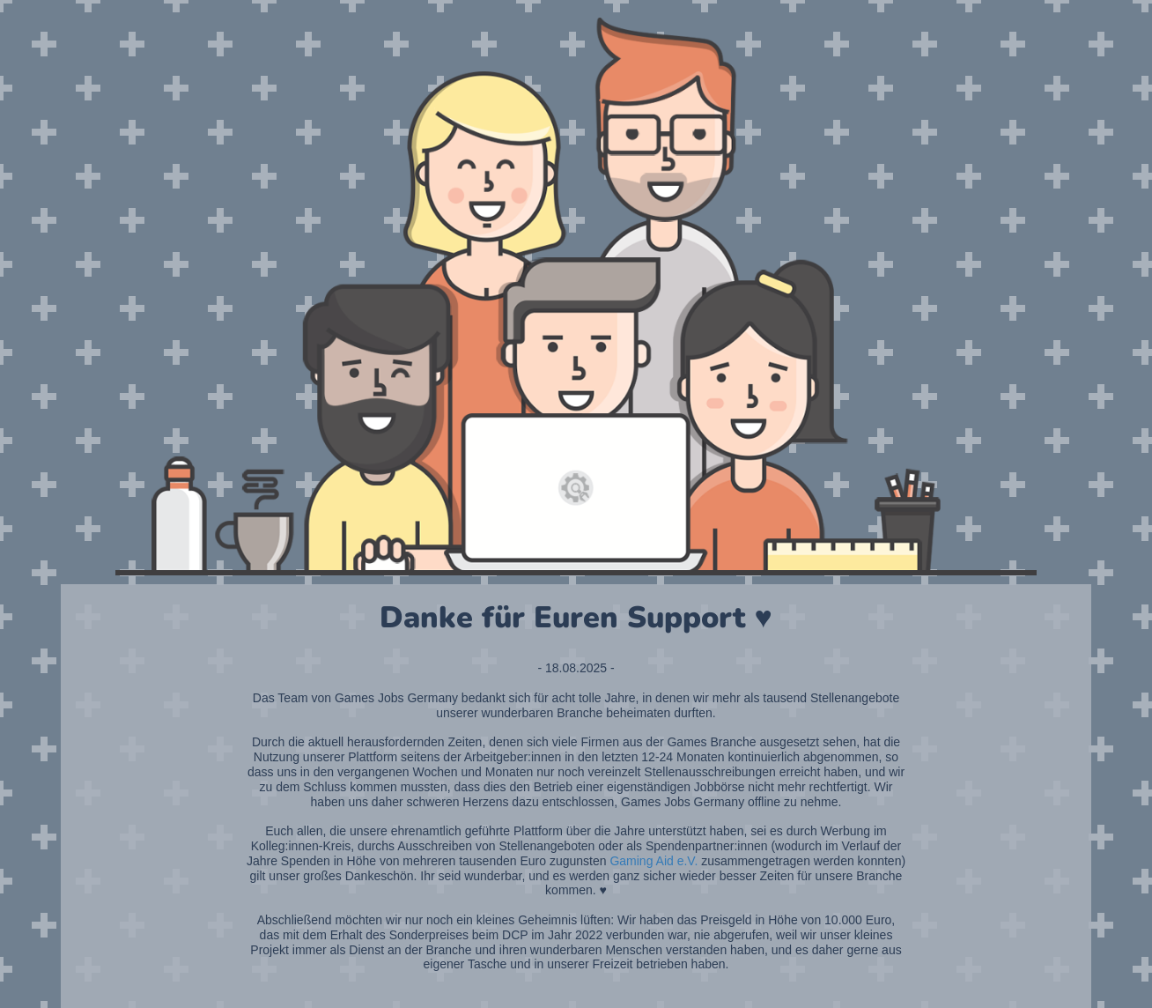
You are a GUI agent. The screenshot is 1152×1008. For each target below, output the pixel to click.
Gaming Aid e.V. (653, 861)
